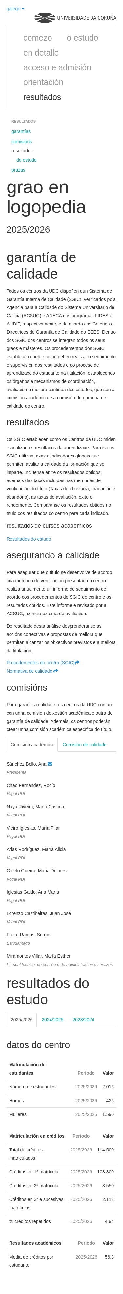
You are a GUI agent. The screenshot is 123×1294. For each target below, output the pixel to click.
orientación (43, 82)
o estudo (82, 37)
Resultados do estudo (29, 539)
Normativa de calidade (32, 671)
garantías (21, 131)
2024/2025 (52, 1019)
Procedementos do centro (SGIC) (43, 662)
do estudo (26, 160)
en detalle (41, 52)
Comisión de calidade (85, 744)
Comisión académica (32, 744)
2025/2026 (21, 1019)
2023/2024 (83, 1019)
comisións (21, 141)
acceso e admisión (57, 67)
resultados (42, 96)
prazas (18, 170)
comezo (37, 37)
